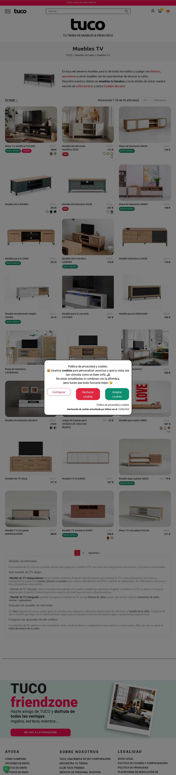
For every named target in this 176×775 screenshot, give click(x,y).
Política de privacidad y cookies (113, 404)
